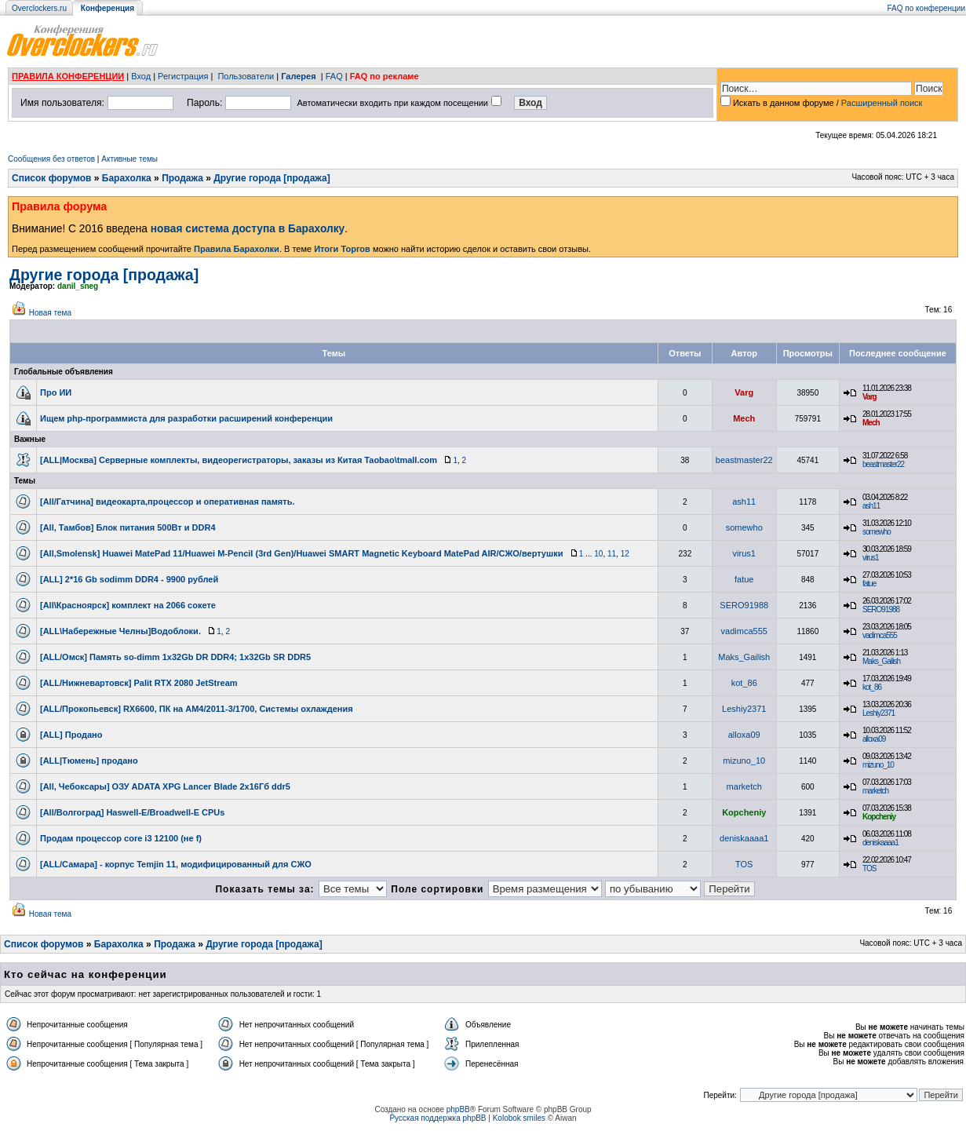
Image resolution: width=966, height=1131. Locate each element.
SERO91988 (744, 605)
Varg (744, 392)
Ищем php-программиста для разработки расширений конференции (186, 418)
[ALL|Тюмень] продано (89, 760)
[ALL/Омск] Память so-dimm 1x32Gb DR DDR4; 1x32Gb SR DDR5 (175, 657)
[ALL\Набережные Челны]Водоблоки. (120, 631)
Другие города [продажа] (271, 178)
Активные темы (129, 159)
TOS (744, 864)
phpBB (458, 1109)
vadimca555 (744, 631)
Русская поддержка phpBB (437, 1118)
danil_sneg (77, 286)
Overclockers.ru (39, 8)
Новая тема (50, 312)
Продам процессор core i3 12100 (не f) (121, 838)
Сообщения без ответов (51, 159)
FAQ (334, 76)
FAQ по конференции (926, 8)
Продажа (182, 178)
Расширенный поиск (882, 103)
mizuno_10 (744, 760)
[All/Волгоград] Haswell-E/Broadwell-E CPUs (132, 812)
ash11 (744, 501)
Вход (141, 76)
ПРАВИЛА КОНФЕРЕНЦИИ (68, 76)
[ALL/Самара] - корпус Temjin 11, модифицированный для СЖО (176, 864)
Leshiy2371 (744, 708)
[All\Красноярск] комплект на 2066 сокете (128, 605)
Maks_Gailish (744, 657)
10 (598, 553)
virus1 (744, 553)
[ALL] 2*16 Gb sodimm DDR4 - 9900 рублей (129, 579)
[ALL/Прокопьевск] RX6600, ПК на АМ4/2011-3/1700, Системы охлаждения (196, 708)
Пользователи (245, 76)
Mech (744, 418)
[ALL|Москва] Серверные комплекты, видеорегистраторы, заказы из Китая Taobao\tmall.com (238, 460)
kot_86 (744, 683)
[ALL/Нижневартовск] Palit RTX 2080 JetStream (139, 683)
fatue (744, 579)
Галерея (298, 76)
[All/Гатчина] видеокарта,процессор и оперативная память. (167, 501)
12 (625, 553)
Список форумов (51, 178)
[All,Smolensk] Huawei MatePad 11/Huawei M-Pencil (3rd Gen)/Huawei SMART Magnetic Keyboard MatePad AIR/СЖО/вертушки (301, 553)
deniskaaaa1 (744, 838)
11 (611, 553)
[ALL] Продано (71, 734)
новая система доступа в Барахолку (247, 229)
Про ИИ (55, 392)
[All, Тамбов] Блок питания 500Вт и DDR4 (128, 527)
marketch (744, 786)
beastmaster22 (744, 460)
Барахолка (126, 178)
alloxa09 (744, 734)
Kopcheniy (744, 812)
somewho (744, 527)
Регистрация (183, 76)
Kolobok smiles (519, 1118)
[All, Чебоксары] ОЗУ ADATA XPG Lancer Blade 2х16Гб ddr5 (165, 786)
